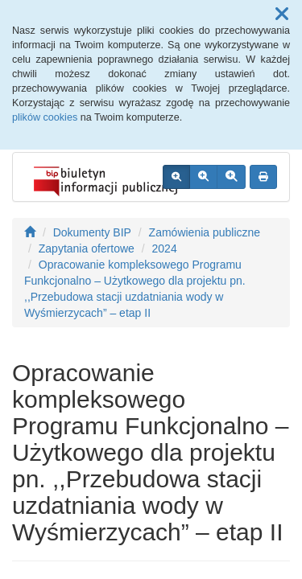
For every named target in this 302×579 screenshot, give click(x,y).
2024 (164, 248)
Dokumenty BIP (92, 232)
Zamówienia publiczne (205, 232)
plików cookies (44, 117)
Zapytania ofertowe (86, 248)
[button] (282, 14)
